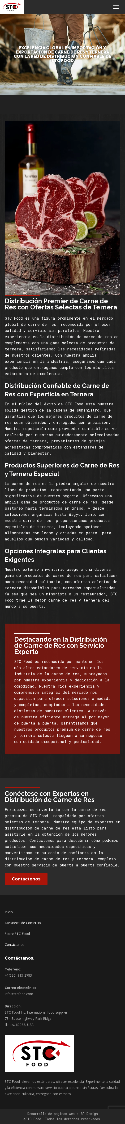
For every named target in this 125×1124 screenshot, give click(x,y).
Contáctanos (14, 944)
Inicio (9, 912)
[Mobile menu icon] (116, 7)
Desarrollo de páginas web (52, 1113)
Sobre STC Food (17, 933)
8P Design (89, 1113)
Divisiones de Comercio (23, 922)
